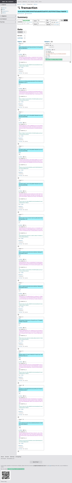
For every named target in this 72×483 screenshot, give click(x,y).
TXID (19, 45)
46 (19, 154)
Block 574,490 (26, 20)
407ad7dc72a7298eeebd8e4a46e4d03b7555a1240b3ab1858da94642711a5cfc (31, 82)
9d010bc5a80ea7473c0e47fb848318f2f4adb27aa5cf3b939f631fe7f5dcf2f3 (31, 355)
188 (19, 427)
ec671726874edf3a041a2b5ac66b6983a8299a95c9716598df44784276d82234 (31, 423)
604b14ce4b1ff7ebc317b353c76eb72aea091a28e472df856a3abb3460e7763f (31, 218)
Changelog (18, 456)
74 (19, 290)
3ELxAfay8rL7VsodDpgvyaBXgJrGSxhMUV (54, 59)
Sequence (20, 69)
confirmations (29, 22)
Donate (7, 456)
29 (19, 393)
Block (24, 4)
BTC (50, 45)
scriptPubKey (48, 49)
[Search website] (44, 1)
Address (35, 4)
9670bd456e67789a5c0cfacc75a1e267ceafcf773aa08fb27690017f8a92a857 (31, 321)
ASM (23, 54)
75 (19, 256)
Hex (24, 32)
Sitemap (12, 456)
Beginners (4, 16)
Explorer (19, 4)
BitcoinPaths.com (10, 458)
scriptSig (20, 54)
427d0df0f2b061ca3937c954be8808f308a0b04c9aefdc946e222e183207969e (31, 116)
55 (19, 188)
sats (52, 45)
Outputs (47, 41)
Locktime (20, 38)
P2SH (49, 56)
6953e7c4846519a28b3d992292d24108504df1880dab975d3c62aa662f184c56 (31, 253)
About (2, 456)
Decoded (20, 32)
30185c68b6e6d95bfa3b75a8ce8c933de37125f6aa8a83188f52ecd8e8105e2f (31, 48)
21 (19, 120)
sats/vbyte (56, 24)
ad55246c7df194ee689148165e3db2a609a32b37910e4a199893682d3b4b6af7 (31, 389)
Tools (3, 21)
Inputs (20, 41)
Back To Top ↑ (36, 462)
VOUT (19, 50)
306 (19, 359)
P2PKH (22, 67)
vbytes (57, 22)
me (50, 465)
